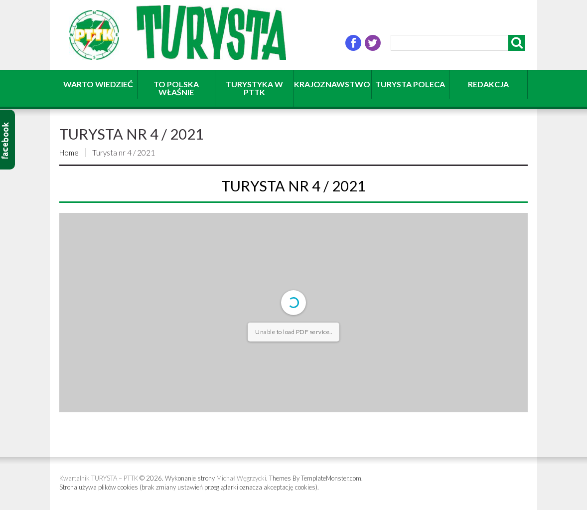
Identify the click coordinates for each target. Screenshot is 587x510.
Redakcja (488, 84)
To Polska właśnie (176, 88)
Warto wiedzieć (98, 84)
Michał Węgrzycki (241, 478)
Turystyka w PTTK (254, 88)
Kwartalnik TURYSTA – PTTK (98, 478)
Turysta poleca (410, 84)
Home (69, 152)
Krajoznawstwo (332, 84)
